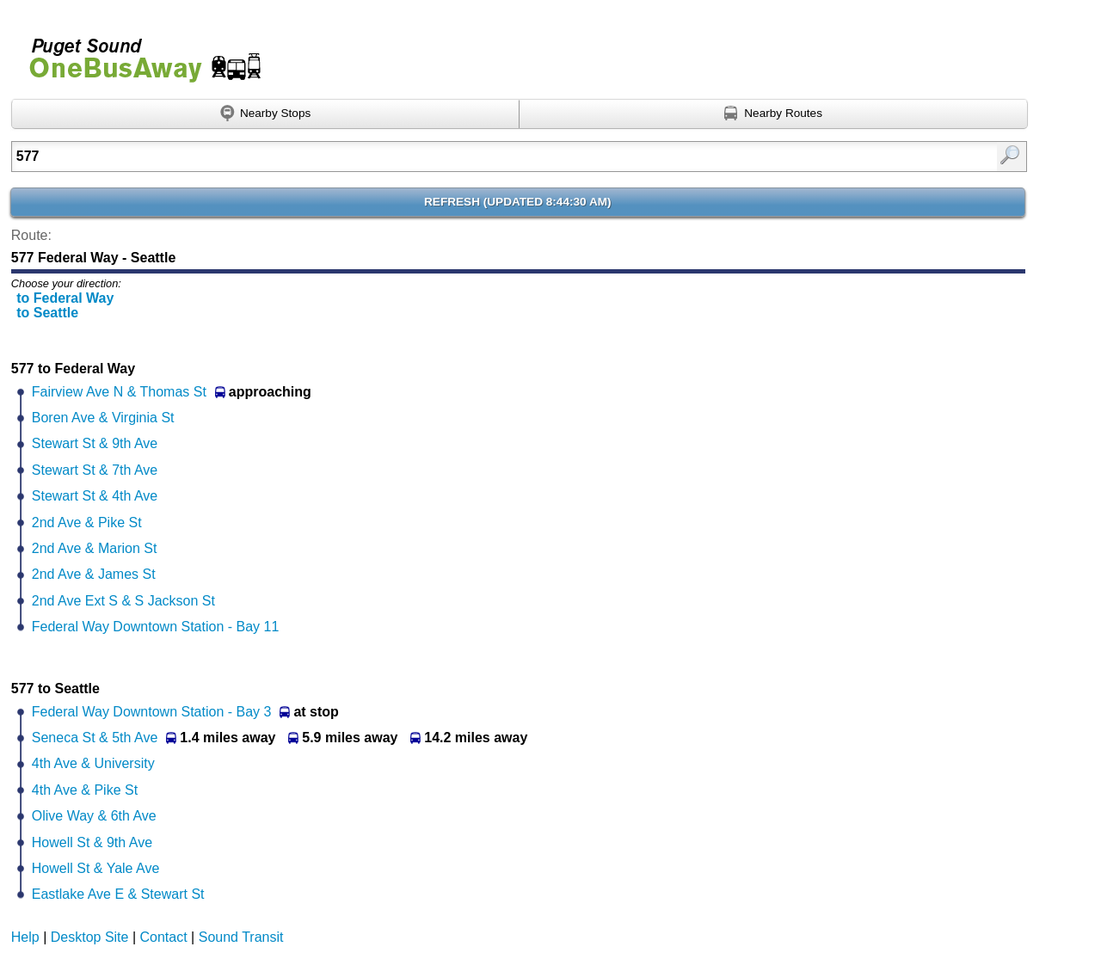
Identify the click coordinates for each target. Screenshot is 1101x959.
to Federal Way (65, 298)
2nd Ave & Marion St (94, 548)
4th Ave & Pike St (85, 790)
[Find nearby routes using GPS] (774, 114)
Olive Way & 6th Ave (94, 815)
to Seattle (47, 312)
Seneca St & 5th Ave (94, 737)
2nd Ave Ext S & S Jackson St (123, 600)
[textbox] (445, 156)
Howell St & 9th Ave (92, 842)
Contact (164, 937)
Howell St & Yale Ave (96, 868)
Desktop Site (90, 937)
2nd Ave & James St (94, 574)
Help (25, 937)
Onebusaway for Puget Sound (137, 53)
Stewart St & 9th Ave (94, 443)
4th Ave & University (93, 763)
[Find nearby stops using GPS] (265, 114)
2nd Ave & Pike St (87, 522)
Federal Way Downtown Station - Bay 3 (152, 711)
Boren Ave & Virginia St (103, 417)
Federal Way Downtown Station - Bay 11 (156, 626)
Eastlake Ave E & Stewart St (118, 894)
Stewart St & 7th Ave (94, 470)
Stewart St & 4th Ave (94, 496)
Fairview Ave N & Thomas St (119, 391)
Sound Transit (241, 937)
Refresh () (518, 201)
